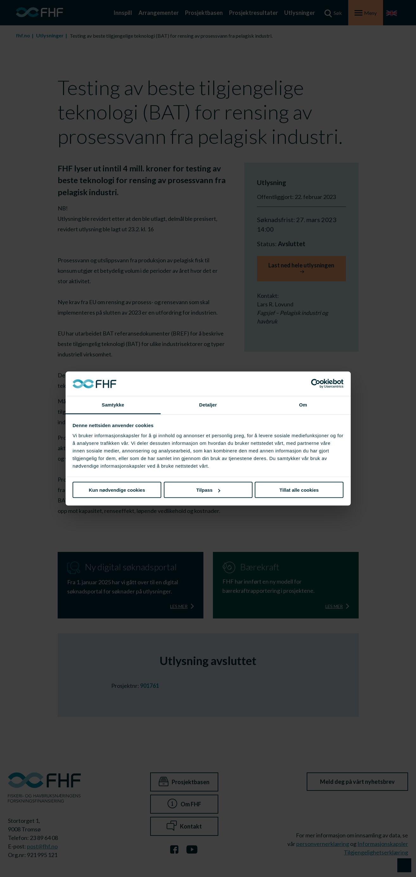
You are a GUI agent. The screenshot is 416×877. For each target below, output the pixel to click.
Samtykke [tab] (113, 404)
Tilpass (208, 490)
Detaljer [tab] (208, 404)
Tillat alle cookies (299, 490)
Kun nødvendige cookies (117, 490)
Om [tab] (303, 404)
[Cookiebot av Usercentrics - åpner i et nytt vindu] (315, 383)
